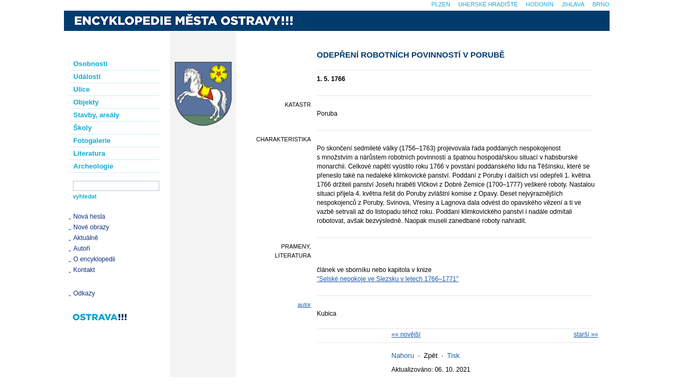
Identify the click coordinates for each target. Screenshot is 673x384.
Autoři (82, 248)
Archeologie (93, 166)
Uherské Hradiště (488, 4)
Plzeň (440, 4)
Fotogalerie (92, 141)
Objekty (86, 102)
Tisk (453, 355)
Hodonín (540, 4)
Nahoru (403, 355)
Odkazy (84, 293)
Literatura (90, 153)
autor (304, 304)
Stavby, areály (96, 115)
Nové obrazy (91, 227)
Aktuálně (86, 238)
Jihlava (573, 4)
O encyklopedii (95, 259)
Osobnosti (91, 64)
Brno (601, 4)
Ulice (82, 89)
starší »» (585, 334)
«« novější (406, 334)
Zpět (430, 355)
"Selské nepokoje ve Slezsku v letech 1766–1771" (388, 279)
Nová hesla (90, 216)
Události (87, 77)
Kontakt (84, 270)
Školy (83, 128)
